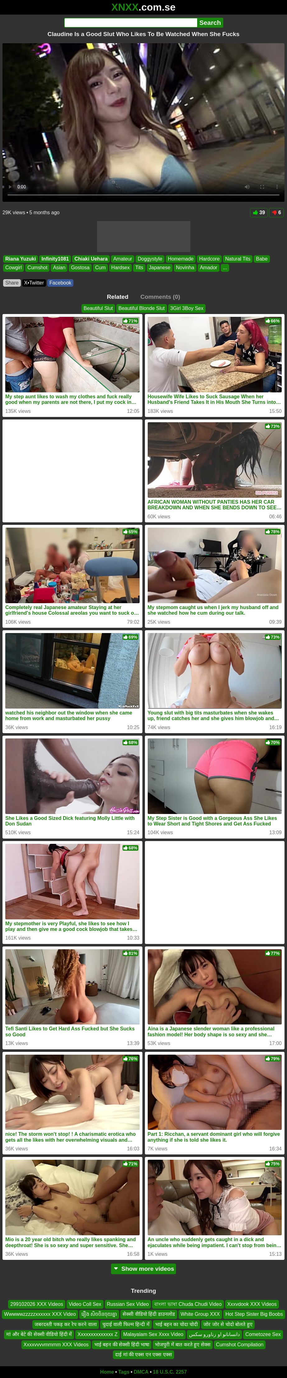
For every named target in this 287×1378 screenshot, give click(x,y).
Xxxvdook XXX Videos (252, 1304)
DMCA (141, 1372)
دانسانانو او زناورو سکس (214, 1334)
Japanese (159, 267)
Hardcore (209, 258)
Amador (208, 267)
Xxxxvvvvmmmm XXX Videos (56, 1344)
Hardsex (120, 267)
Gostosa (80, 267)
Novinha (185, 267)
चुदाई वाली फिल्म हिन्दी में (126, 1324)
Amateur (122, 258)
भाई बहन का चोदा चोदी (176, 1324)
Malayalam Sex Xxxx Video (153, 1334)
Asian (59, 267)
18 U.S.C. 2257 (170, 1372)
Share (12, 282)
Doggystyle (150, 258)
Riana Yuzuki (20, 258)
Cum (100, 267)
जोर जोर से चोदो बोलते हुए (227, 1324)
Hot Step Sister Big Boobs (254, 1314)
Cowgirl (13, 267)
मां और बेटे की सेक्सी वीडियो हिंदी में (39, 1334)
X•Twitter (34, 282)
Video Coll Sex (85, 1304)
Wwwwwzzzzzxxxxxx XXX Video (40, 1314)
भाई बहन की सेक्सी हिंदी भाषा (121, 1344)
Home (107, 1372)
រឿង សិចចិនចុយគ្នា (99, 1314)
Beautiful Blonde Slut (141, 308)
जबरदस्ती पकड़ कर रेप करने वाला (65, 1324)
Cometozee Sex (263, 1334)
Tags (123, 1372)
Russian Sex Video (128, 1304)
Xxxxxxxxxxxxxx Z (97, 1334)
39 (259, 212)
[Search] (130, 23)
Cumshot (37, 267)
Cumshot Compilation (240, 1344)
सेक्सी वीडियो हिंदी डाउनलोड (149, 1314)
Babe (261, 258)
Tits (139, 267)
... (225, 267)
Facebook (60, 282)
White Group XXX (200, 1314)
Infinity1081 (55, 258)
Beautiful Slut (98, 308)
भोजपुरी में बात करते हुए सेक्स (182, 1344)
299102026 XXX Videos (36, 1304)
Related (117, 297)
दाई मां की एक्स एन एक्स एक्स (143, 1354)
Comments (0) (160, 297)
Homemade (181, 258)
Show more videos (143, 1268)
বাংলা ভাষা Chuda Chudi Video (187, 1304)
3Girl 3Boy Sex (187, 308)
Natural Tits (237, 258)
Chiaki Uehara (91, 258)
